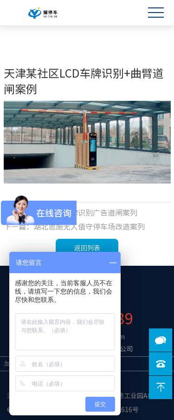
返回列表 (87, 248)
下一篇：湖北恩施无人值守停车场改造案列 (74, 226)
